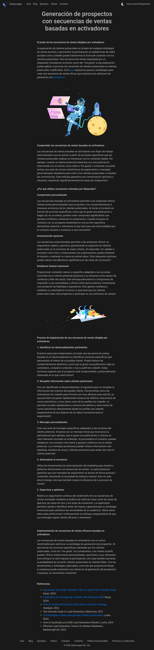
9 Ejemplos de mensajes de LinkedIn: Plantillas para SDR (73, 597)
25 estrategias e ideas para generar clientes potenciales (73, 615)
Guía (29, 4)
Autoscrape (12, 4)
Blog (35, 4)
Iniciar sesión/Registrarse (138, 4)
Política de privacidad (97, 641)
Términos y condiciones (123, 641)
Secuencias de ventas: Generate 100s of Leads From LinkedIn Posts (79, 589)
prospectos (59, 77)
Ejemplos (44, 4)
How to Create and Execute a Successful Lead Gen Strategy (74, 604)
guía (72, 70)
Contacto (78, 641)
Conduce (64, 4)
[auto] (122, 4)
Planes (54, 4)
